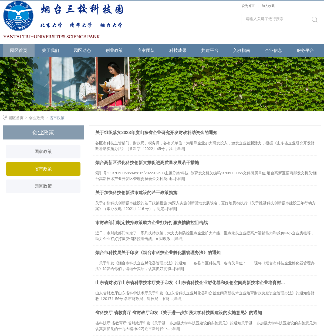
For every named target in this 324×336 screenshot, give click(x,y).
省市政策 (57, 118)
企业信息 (273, 50)
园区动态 (82, 50)
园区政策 (43, 186)
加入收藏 (268, 6)
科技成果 (178, 50)
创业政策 (114, 50)
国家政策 (43, 151)
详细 (180, 149)
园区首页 (18, 50)
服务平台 (305, 50)
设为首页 (248, 6)
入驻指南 (241, 50)
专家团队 (146, 50)
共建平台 (209, 50)
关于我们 (50, 50)
